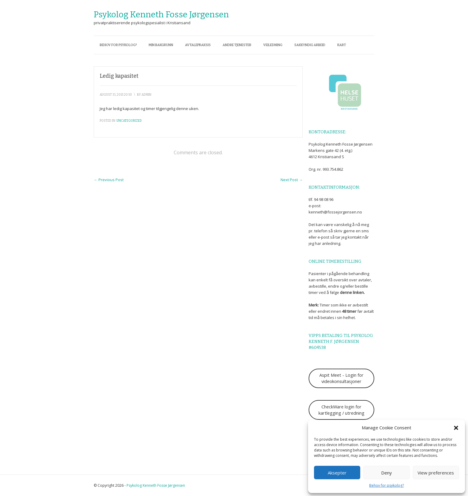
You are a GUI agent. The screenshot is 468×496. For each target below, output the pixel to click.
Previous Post (109, 179)
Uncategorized (129, 121)
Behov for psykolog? (386, 485)
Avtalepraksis (198, 45)
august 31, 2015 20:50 (116, 95)
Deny (386, 473)
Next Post (292, 179)
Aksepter (337, 473)
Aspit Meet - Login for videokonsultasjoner (341, 378)
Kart (341, 45)
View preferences (436, 473)
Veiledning (272, 45)
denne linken (352, 292)
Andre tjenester (237, 45)
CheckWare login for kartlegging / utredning (341, 410)
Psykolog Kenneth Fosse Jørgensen (161, 14)
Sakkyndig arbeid (309, 45)
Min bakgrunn (161, 45)
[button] (456, 428)
